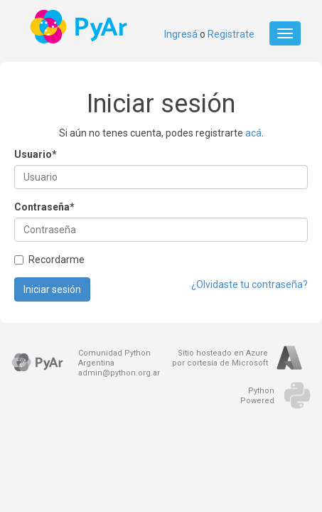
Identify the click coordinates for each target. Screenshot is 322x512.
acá (253, 133)
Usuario (35, 154)
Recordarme (49, 259)
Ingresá (181, 34)
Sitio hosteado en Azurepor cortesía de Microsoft (220, 358)
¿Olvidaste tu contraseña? (249, 284)
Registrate (231, 34)
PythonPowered (257, 395)
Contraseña (44, 207)
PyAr (80, 26)
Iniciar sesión (52, 289)
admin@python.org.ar (119, 373)
